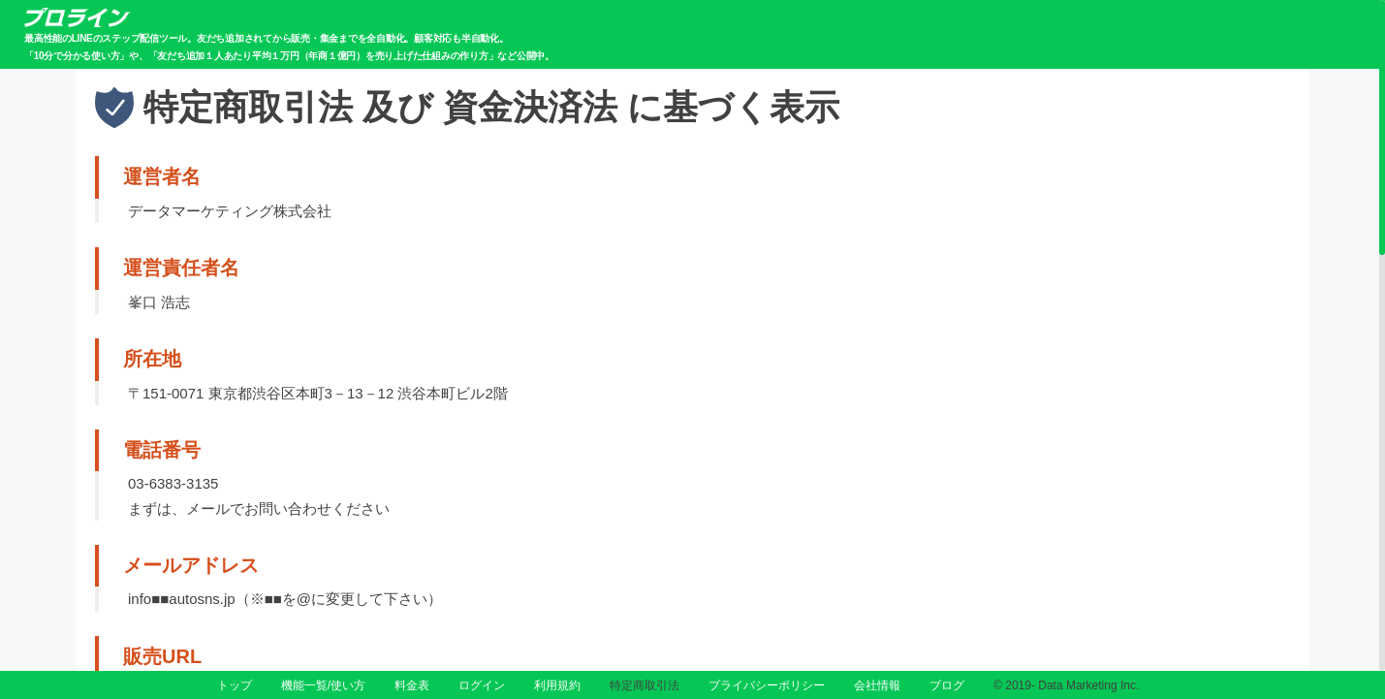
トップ (234, 685)
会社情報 (877, 685)
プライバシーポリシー (766, 685)
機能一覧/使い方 (323, 685)
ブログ (946, 685)
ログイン (481, 685)
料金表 (411, 685)
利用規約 (557, 685)
